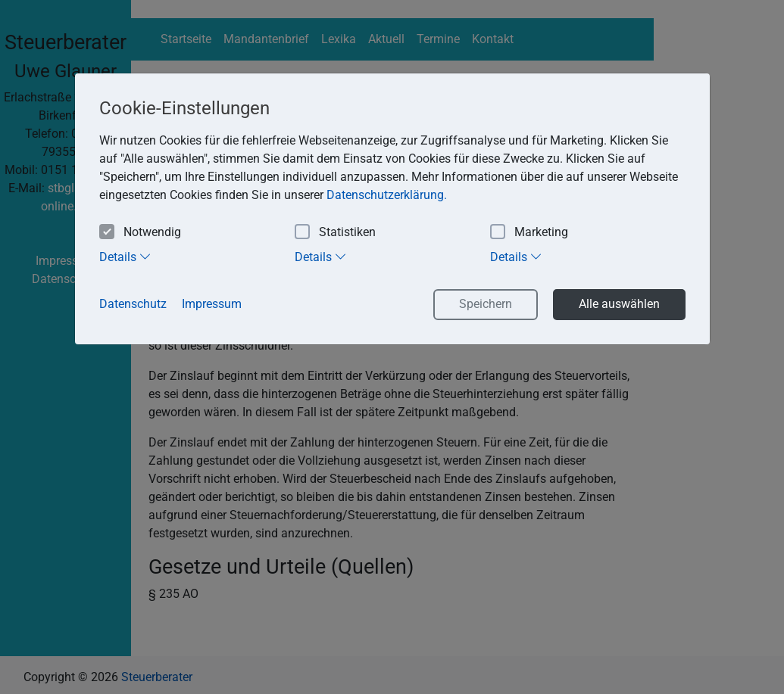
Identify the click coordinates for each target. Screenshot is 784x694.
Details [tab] (125, 256)
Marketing (529, 232)
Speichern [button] (485, 304)
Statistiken (335, 232)
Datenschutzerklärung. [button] (386, 195)
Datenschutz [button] (133, 304)
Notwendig (140, 232)
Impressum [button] (212, 304)
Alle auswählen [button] (619, 304)
